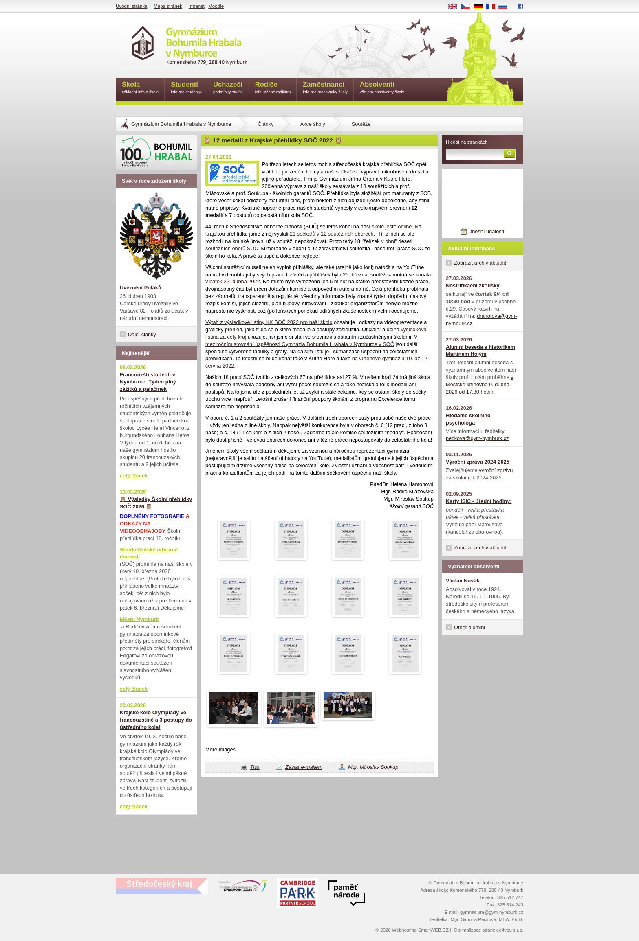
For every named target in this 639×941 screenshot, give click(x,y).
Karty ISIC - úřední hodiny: (478, 501)
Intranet (197, 6)
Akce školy (312, 124)
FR (493, 6)
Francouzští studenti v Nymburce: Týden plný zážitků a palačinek (148, 382)
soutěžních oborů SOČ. (232, 248)
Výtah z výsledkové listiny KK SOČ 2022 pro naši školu (269, 322)
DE (481, 6)
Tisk (255, 767)
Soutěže (361, 124)
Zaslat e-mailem (303, 767)
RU (505, 6)
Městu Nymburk (139, 619)
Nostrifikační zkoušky (473, 285)
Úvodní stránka (131, 6)
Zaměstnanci (325, 88)
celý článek (134, 476)
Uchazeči (228, 88)
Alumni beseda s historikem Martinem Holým (480, 350)
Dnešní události (486, 231)
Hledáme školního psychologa (468, 419)
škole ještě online (392, 226)
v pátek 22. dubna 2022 (232, 281)
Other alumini (469, 627)
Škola (140, 88)
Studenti (186, 88)
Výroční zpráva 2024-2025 (477, 462)
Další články (142, 334)
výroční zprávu (496, 470)
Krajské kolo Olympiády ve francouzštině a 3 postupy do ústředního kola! (156, 719)
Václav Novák (463, 581)
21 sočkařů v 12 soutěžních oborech (332, 234)
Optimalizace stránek (476, 930)
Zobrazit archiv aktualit (480, 263)
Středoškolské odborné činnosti (149, 553)
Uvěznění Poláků (140, 287)
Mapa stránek (168, 6)
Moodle (216, 6)
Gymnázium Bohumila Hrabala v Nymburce (181, 124)
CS (468, 6)
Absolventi (382, 88)
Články (265, 124)
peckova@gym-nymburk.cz (477, 438)
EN (455, 6)
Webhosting (404, 930)
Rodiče (273, 88)
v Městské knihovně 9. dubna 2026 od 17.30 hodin (479, 384)
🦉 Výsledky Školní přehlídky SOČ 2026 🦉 (156, 503)
